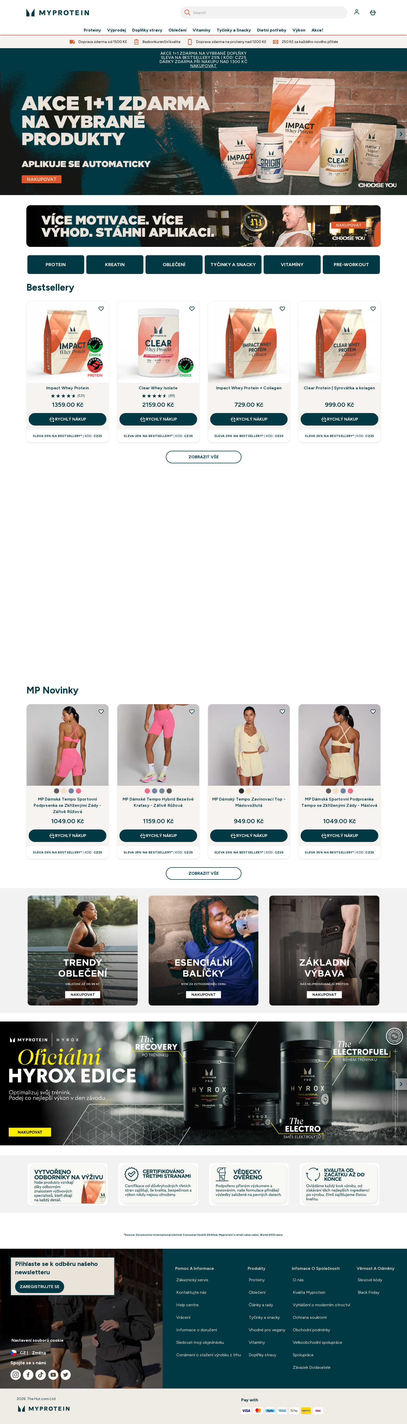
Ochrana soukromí (310, 1317)
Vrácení (183, 1317)
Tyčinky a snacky (264, 1317)
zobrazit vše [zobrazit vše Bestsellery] (204, 456)
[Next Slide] (401, 134)
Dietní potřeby (271, 30)
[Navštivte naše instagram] (15, 1375)
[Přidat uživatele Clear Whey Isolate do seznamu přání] (192, 308)
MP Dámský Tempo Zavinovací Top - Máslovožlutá (248, 802)
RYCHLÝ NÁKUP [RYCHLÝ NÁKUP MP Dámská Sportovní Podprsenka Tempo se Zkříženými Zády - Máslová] (339, 836)
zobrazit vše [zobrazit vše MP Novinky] (204, 873)
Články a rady (261, 1304)
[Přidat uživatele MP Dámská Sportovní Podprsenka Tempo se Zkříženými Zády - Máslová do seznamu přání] (373, 711)
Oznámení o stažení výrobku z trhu (208, 1354)
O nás (298, 1279)
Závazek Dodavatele (312, 1367)
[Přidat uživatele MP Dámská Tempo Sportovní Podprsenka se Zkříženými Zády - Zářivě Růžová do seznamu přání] (101, 711)
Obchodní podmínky (311, 1329)
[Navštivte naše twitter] (65, 1375)
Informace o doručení (196, 1329)
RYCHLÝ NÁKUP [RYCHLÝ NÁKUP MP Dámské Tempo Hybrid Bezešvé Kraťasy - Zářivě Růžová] (158, 836)
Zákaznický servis (192, 1279)
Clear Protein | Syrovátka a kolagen (339, 387)
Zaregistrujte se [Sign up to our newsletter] (39, 1286)
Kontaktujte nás (191, 1292)
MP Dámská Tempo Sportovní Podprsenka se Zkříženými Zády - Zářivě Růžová (67, 805)
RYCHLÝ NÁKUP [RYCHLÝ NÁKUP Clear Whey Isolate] (158, 419)
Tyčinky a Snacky (234, 30)
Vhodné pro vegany (267, 1329)
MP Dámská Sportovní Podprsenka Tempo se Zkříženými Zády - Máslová (339, 802)
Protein (56, 264)
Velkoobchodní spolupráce (317, 1342)
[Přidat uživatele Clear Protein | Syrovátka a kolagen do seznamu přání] (373, 308)
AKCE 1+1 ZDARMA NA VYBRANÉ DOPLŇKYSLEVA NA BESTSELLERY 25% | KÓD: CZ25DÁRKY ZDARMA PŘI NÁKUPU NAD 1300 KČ (203, 59)
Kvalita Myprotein (309, 1292)
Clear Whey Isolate (158, 387)
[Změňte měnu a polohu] (81, 1353)
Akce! (317, 30)
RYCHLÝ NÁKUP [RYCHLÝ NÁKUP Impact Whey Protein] (67, 419)
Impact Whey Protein (67, 387)
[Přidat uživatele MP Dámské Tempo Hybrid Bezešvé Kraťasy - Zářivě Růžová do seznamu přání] (192, 711)
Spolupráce (303, 1354)
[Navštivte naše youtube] (53, 1375)
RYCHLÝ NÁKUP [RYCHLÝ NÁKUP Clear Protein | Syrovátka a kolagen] (339, 419)
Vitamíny (201, 30)
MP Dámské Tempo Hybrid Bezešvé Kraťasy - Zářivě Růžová (158, 802)
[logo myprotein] (57, 12)
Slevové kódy (370, 1279)
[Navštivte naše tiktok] (40, 1375)
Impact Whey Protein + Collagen (249, 387)
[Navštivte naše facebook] (28, 1375)
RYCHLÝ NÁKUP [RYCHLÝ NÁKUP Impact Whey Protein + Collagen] (249, 419)
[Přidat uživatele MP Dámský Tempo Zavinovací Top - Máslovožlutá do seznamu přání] (282, 711)
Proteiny (92, 30)
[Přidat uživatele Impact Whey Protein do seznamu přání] (101, 308)
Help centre (187, 1304)
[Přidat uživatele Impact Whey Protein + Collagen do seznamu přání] (282, 308)
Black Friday (368, 1292)
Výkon (299, 30)
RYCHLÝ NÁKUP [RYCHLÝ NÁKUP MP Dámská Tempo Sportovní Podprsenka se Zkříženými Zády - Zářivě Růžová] (67, 836)
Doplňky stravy (147, 30)
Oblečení (177, 30)
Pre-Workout (351, 264)
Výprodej (116, 30)
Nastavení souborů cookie (37, 1340)
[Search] (187, 12)
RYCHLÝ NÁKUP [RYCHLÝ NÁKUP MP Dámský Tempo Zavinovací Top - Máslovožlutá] (249, 836)
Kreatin (115, 264)
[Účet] (357, 12)
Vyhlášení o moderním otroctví (321, 1304)
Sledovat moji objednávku (200, 1342)
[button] (56, 791)
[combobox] (264, 12)
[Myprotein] (203, 133)
